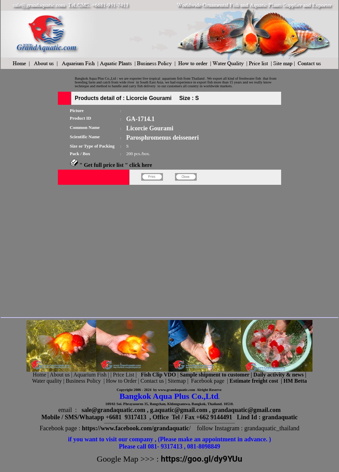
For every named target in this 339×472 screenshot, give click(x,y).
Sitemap (177, 381)
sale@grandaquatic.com (113, 409)
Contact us (152, 381)
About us (60, 375)
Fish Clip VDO (158, 375)
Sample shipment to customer (214, 375)
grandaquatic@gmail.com (246, 409)
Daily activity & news (278, 375)
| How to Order (119, 381)
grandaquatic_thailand (271, 428)
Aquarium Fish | (92, 375)
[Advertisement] (64, 249)
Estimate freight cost (253, 381)
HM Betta (295, 381)
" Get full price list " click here (116, 165)
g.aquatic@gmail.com (178, 409)
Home (39, 375)
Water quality (47, 381)
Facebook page (207, 381)
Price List (124, 375)
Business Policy (83, 381)
